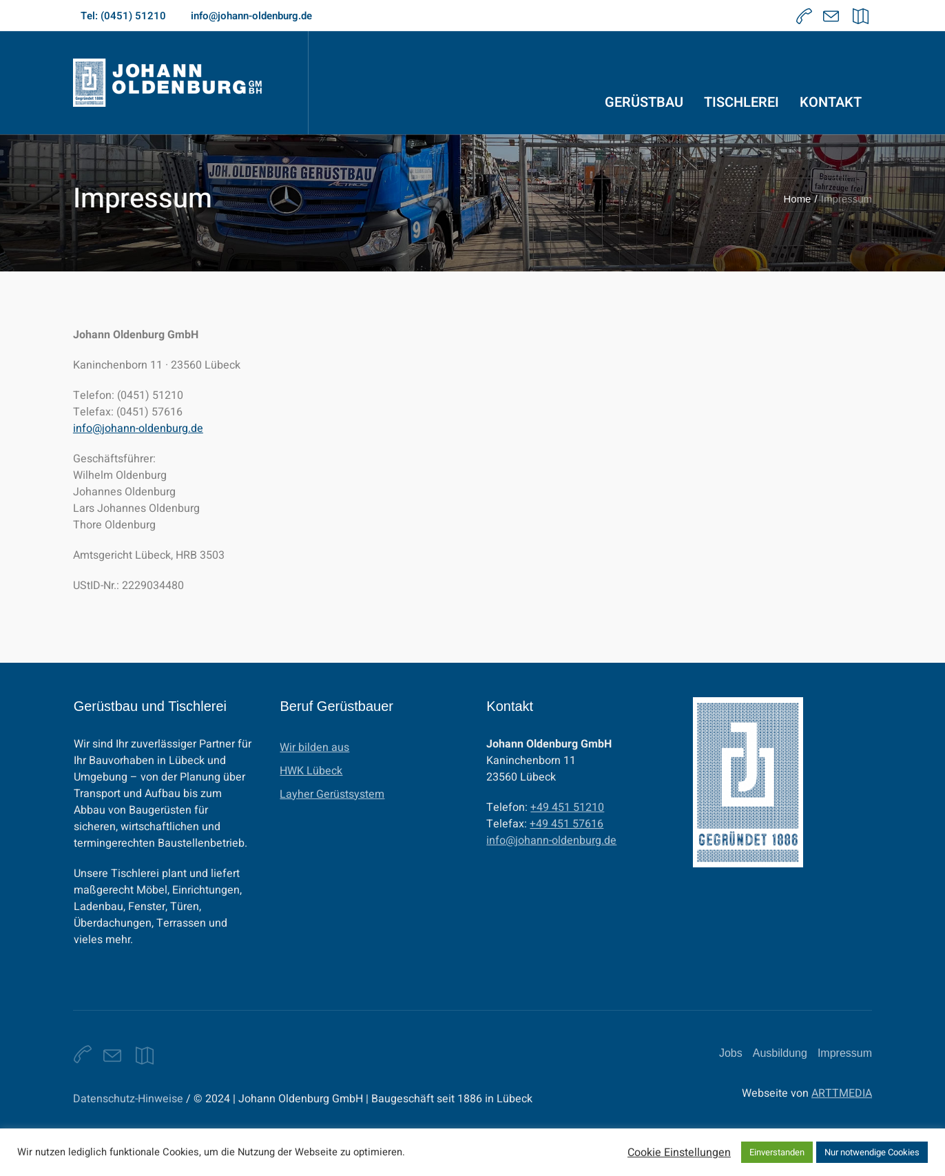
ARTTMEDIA (841, 1093)
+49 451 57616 (566, 824)
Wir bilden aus (314, 747)
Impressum (845, 1053)
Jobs (730, 1053)
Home (797, 199)
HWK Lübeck (311, 771)
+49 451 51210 (567, 807)
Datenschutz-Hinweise (128, 1099)
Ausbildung (780, 1053)
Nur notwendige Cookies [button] (872, 1152)
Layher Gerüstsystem (332, 794)
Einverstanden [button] (776, 1152)
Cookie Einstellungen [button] (679, 1152)
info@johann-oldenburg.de (138, 428)
